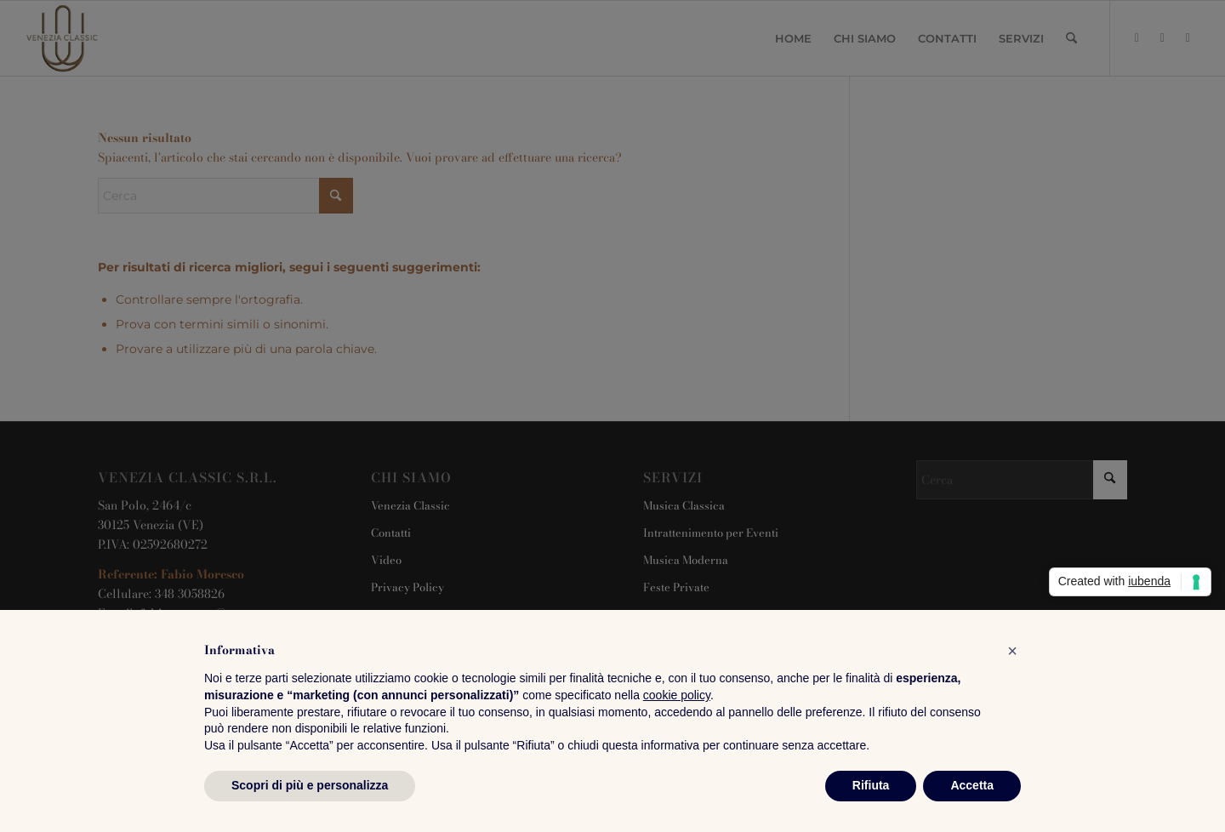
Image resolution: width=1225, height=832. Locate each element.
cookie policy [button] (676, 695)
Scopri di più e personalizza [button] (309, 785)
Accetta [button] (972, 785)
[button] (1012, 650)
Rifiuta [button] (871, 785)
